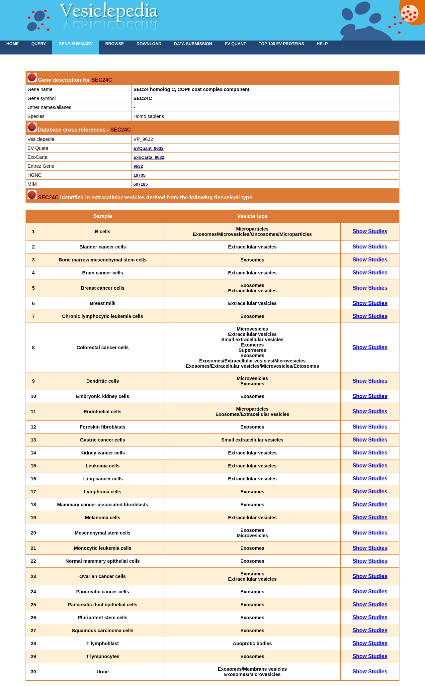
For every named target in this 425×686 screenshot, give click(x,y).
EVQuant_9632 (148, 148)
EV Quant (235, 44)
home (12, 44)
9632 (138, 166)
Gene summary (75, 44)
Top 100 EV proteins (281, 44)
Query (38, 44)
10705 (139, 175)
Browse (114, 44)
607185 (140, 184)
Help (322, 44)
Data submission (193, 44)
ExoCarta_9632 (148, 157)
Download (148, 44)
